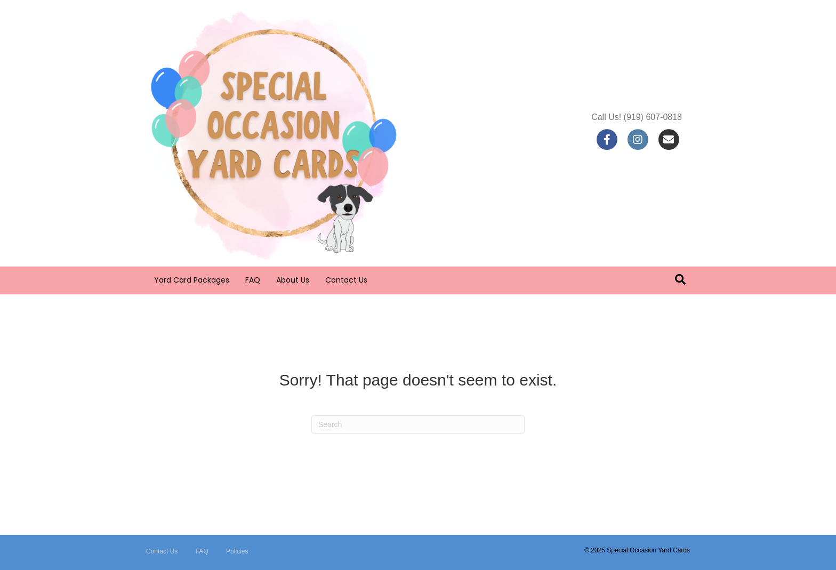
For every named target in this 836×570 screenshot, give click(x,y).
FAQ (252, 280)
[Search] (680, 279)
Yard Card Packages (191, 280)
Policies (237, 551)
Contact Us (346, 280)
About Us (292, 280)
